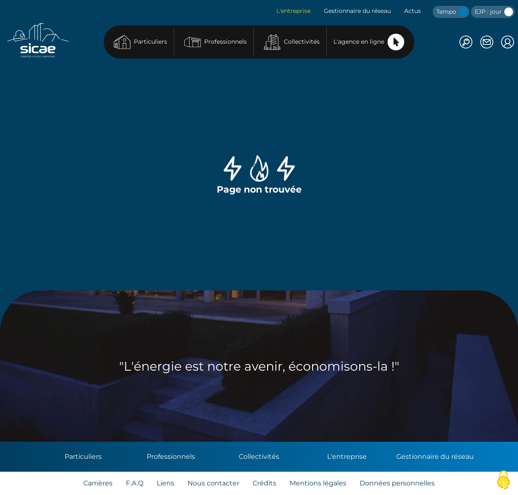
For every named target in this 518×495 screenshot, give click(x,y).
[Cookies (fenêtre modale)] (503, 480)
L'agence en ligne (368, 42)
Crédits (264, 483)
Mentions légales (318, 483)
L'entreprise (293, 11)
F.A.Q (134, 483)
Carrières (98, 483)
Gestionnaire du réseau (357, 11)
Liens (165, 483)
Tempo (452, 11)
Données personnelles (397, 483)
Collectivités (292, 42)
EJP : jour (494, 11)
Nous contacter (213, 483)
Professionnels (215, 42)
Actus (412, 11)
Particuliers (140, 42)
